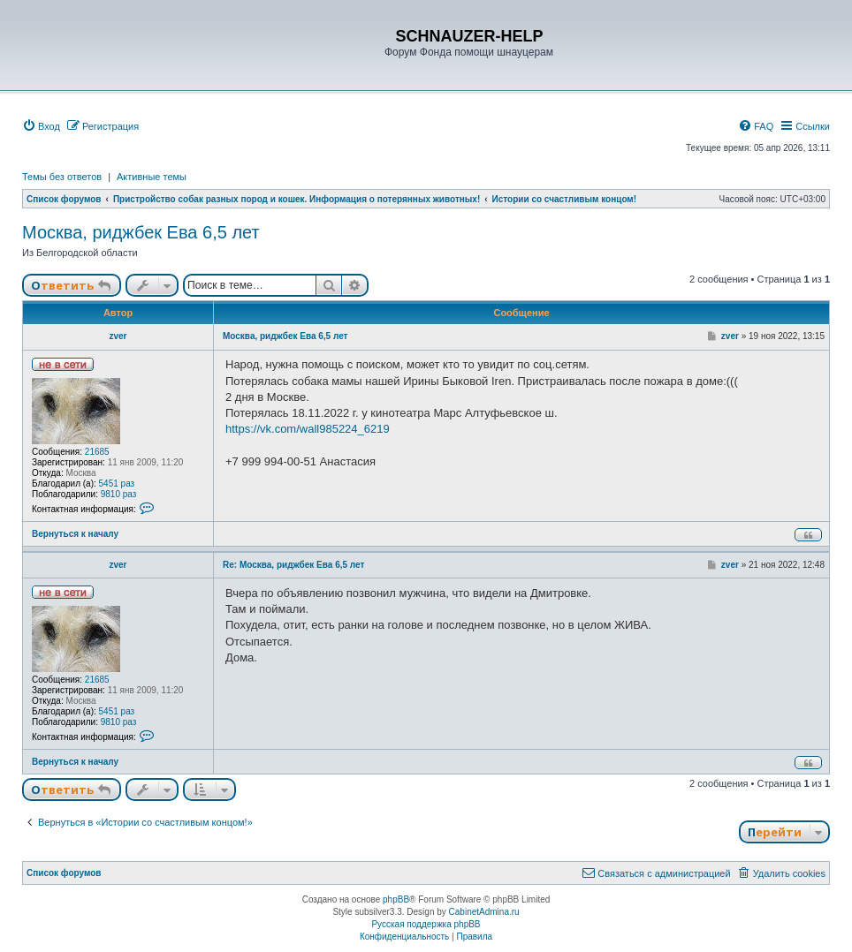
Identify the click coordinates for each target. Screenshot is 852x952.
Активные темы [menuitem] (151, 176)
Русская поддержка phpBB (425, 924)
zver (117, 336)
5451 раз (117, 483)
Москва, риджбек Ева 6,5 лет (141, 232)
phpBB (396, 899)
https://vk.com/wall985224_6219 (307, 428)
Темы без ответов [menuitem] (62, 176)
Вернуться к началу (75, 534)
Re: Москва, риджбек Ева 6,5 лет (293, 565)
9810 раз (119, 494)
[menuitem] (41, 126)
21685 (97, 452)
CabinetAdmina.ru (484, 912)
